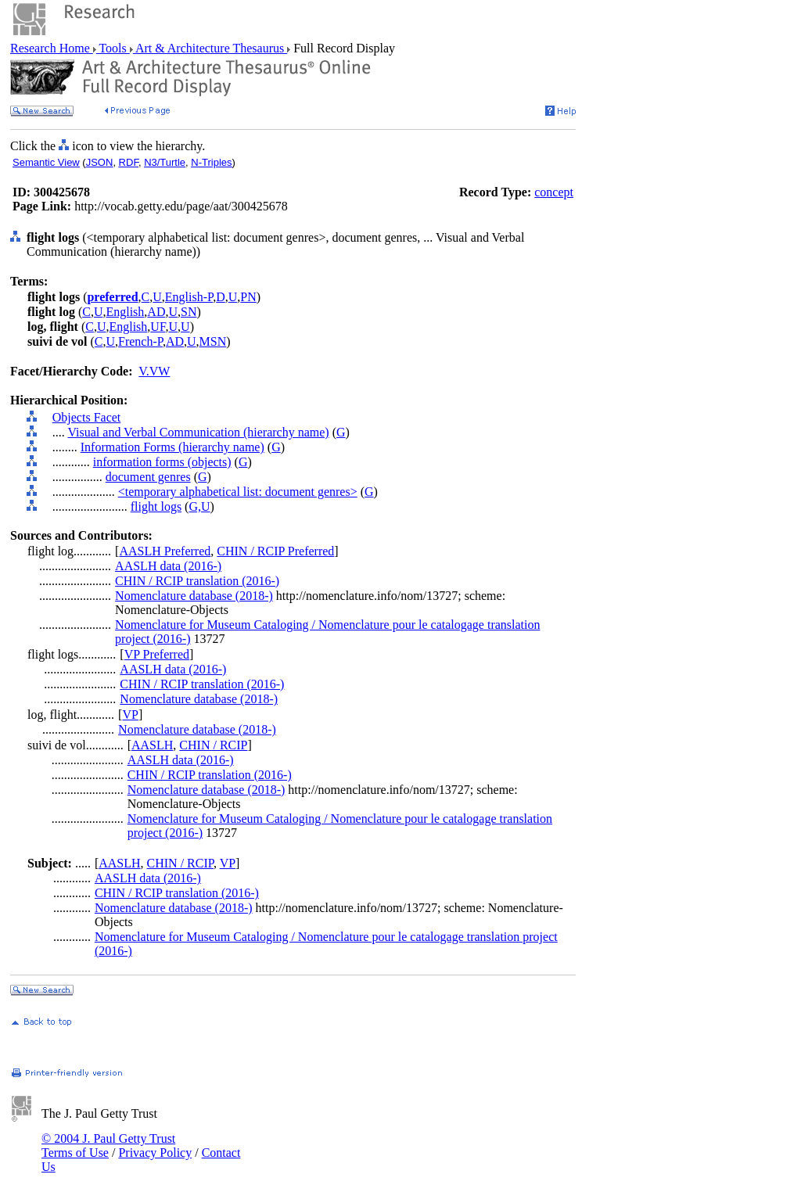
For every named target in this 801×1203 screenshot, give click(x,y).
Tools (113, 48)
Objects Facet (86, 417)
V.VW (154, 371)
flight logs (156, 506)
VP (130, 714)
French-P (140, 341)
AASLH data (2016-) (168, 566)
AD (156, 311)
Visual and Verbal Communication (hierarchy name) (198, 432)
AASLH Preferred (164, 551)
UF (157, 326)
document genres (148, 476)
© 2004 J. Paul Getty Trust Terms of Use (108, 1145)
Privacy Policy (155, 1152)
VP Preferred (156, 654)
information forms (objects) (162, 462)
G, (195, 506)
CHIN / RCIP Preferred (275, 551)
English (125, 311)
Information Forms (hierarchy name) (172, 447)
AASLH (152, 745)
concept (553, 192)
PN (248, 296)
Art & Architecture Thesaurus (210, 48)
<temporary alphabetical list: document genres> (237, 491)
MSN (213, 341)
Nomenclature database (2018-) (194, 595)
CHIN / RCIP (213, 745)
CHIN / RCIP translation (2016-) (197, 580)
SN (188, 311)
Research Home (51, 48)
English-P (189, 296)
